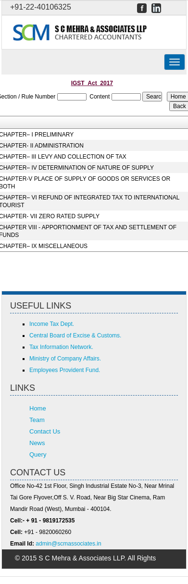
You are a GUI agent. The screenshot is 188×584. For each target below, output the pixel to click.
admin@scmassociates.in (68, 543)
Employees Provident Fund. (64, 370)
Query (37, 454)
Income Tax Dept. (51, 324)
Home (37, 408)
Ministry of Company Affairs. (65, 358)
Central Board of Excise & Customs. (75, 335)
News (37, 443)
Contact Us (44, 431)
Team (37, 419)
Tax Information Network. (61, 347)
